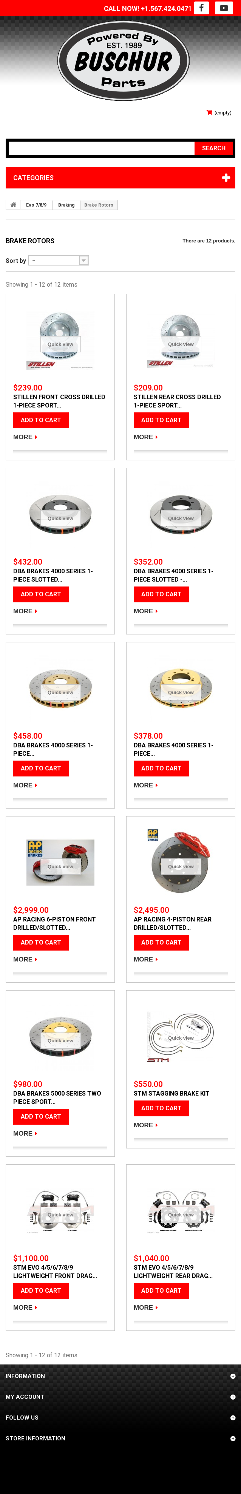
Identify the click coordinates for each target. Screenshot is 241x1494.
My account (25, 1397)
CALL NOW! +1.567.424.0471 (148, 8)
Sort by (16, 260)
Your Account (29, 120)
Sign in (16, 109)
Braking (66, 205)
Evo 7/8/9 (36, 205)
